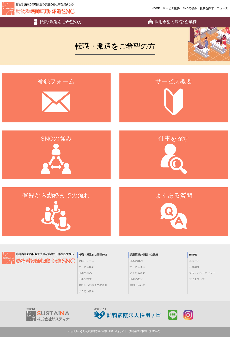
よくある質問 (86, 291)
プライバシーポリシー (202, 272)
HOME (155, 8)
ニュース (222, 8)
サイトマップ (197, 279)
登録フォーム (86, 260)
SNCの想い (136, 279)
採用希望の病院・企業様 (144, 254)
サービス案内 (137, 266)
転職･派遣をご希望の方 (57, 22)
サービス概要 (171, 8)
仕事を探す (207, 8)
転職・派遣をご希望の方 (93, 254)
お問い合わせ (137, 285)
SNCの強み (189, 8)
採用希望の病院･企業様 (172, 22)
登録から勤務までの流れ (93, 285)
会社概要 (194, 266)
